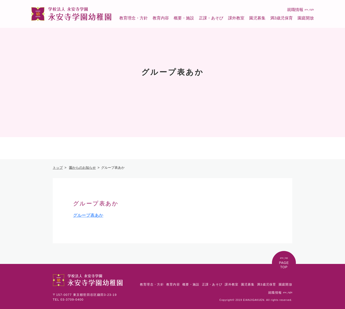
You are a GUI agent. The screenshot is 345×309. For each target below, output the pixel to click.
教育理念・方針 (133, 18)
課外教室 (236, 18)
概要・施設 (184, 18)
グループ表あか (88, 215)
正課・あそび (211, 18)
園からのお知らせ (82, 167)
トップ (58, 167)
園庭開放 (306, 18)
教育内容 (161, 18)
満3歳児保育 (281, 18)
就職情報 (300, 9)
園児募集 (257, 18)
